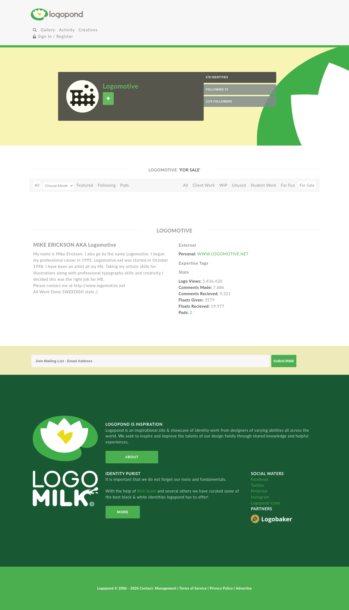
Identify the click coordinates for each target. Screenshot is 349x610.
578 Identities (217, 77)
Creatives (88, 30)
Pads (124, 185)
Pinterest (259, 491)
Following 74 (217, 89)
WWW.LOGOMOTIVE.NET (223, 253)
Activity (67, 30)
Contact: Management (158, 588)
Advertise (244, 588)
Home (79, 14)
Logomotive (121, 86)
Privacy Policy (222, 588)
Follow (108, 98)
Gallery (48, 30)
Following (107, 185)
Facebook (260, 479)
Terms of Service (193, 588)
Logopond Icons (265, 503)
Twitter (257, 485)
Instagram (260, 497)
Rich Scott (147, 491)
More (122, 512)
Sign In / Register (53, 36)
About (132, 457)
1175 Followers (219, 101)
